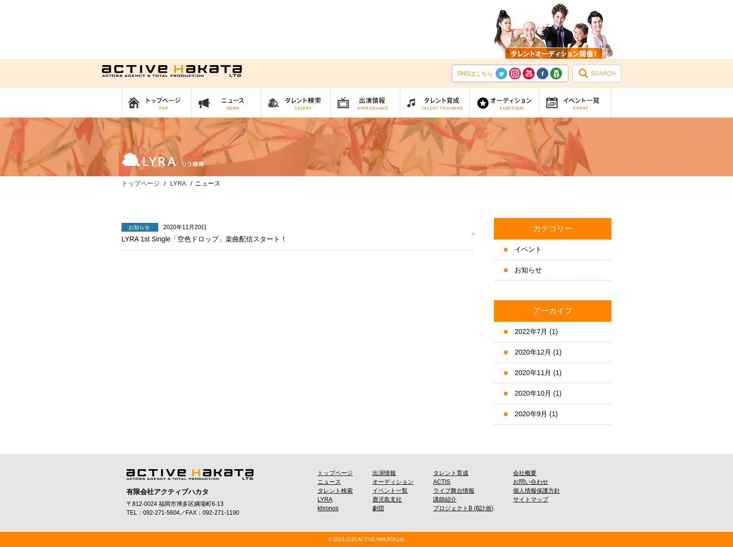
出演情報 (384, 473)
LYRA (325, 499)
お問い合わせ (530, 481)
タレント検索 (335, 490)
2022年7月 (530, 331)
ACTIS (441, 481)
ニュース (329, 481)
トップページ (335, 473)
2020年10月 (532, 393)
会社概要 (525, 473)
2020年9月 (530, 414)
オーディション (393, 481)
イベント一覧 (390, 490)
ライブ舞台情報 (453, 490)
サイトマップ (530, 499)
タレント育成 (450, 473)
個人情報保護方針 (536, 490)
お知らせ (528, 270)
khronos (328, 508)
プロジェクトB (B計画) (463, 508)
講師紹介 (445, 499)
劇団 (378, 508)
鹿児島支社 (387, 499)
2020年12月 (532, 352)
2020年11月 (532, 373)
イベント (528, 249)
